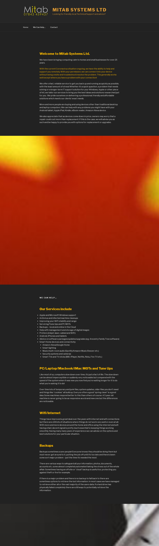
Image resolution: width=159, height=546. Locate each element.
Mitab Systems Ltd (80, 10)
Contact (54, 27)
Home (25, 27)
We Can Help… (39, 27)
